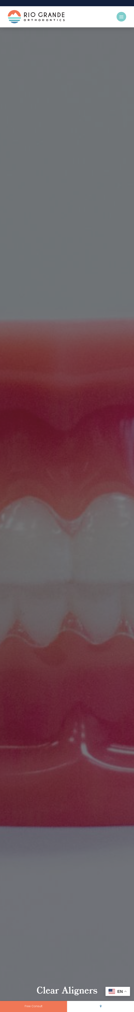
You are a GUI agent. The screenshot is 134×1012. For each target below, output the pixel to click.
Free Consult (34, 1006)
